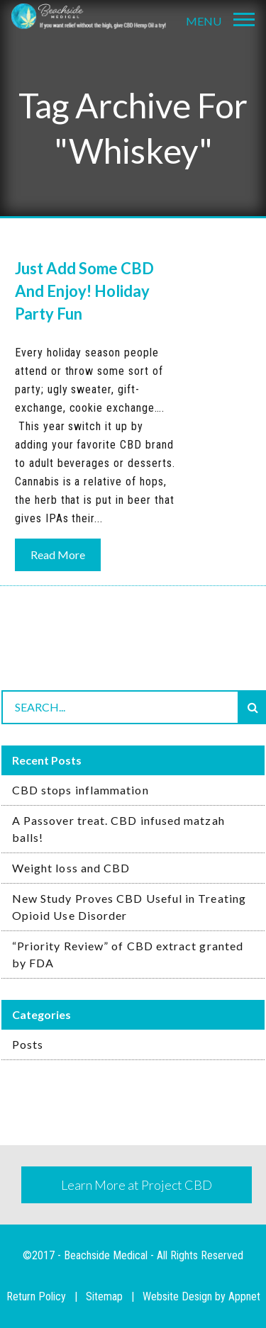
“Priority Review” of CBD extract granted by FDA (127, 954)
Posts (27, 1044)
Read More (58, 554)
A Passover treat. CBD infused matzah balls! (118, 829)
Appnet (244, 1296)
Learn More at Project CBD (136, 1185)
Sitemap (104, 1296)
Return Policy (36, 1296)
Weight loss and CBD (71, 867)
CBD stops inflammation (80, 790)
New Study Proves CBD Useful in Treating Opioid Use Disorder (129, 906)
